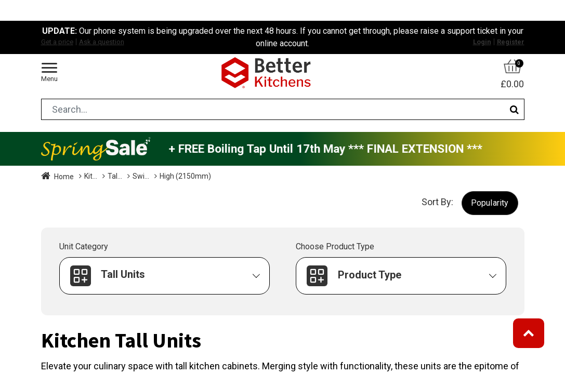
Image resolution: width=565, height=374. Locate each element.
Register (510, 41)
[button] (490, 203)
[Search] (514, 109)
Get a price (57, 41)
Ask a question (101, 41)
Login (482, 41)
